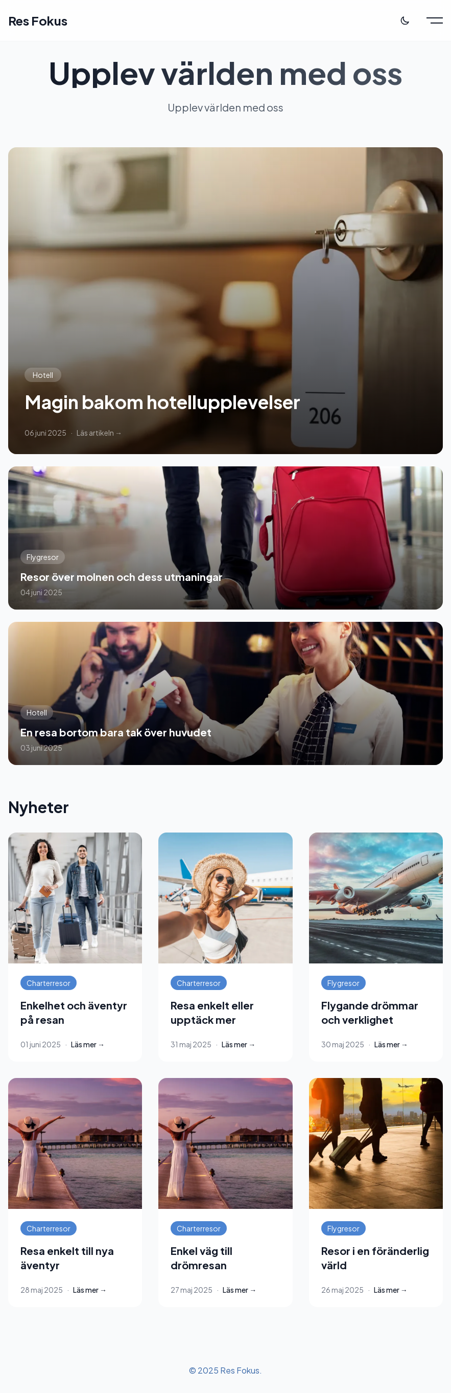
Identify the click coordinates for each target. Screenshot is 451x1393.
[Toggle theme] (405, 20)
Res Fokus (37, 20)
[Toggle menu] (434, 20)
